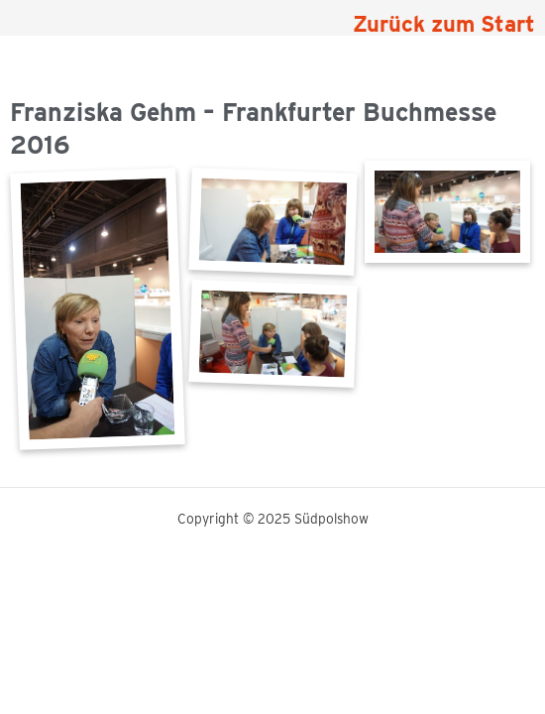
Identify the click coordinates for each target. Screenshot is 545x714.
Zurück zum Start (444, 24)
